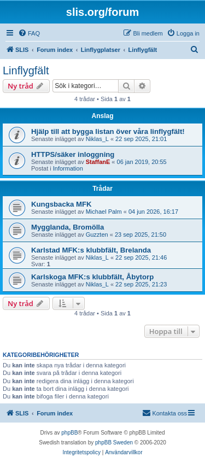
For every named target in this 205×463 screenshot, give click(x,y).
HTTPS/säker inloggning (72, 154)
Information (68, 168)
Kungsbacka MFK (61, 204)
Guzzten (97, 234)
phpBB (69, 433)
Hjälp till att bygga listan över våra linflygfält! (108, 131)
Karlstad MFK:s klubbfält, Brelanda (91, 250)
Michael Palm (104, 211)
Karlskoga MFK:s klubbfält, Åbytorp (92, 277)
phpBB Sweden (114, 442)
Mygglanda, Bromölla (67, 227)
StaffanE (98, 162)
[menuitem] (29, 33)
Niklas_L (97, 139)
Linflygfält (26, 71)
